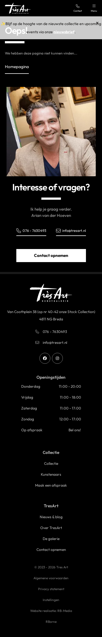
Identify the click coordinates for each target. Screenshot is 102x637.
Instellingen (51, 600)
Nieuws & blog (51, 516)
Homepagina (17, 66)
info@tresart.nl (71, 230)
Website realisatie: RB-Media (51, 611)
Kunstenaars (51, 474)
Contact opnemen (51, 255)
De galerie (51, 538)
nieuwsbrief (64, 31)
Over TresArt (51, 527)
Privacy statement (51, 589)
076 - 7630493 (31, 230)
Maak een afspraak (51, 485)
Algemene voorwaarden (51, 578)
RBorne (51, 622)
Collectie (51, 463)
